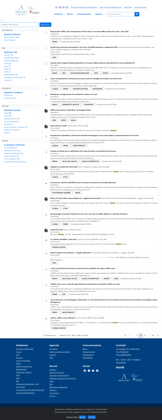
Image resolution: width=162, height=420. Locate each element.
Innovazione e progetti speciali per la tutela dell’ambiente (30, 391)
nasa (73, 120)
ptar (7, 72)
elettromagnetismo (79, 73)
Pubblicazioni (12, 119)
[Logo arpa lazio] (20, 10)
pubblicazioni (11, 58)
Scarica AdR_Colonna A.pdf (77, 126)
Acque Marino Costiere (15, 127)
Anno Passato (12, 159)
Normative (10, 98)
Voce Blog (9, 40)
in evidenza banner (61, 193)
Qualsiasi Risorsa (12, 34)
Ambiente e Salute (23, 372)
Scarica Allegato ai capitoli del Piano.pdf (93, 167)
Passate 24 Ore (12, 150)
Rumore (19, 358)
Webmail (128, 7)
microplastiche (80, 89)
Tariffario (52, 370)
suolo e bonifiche (90, 161)
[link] (2, 20)
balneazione (11, 75)
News (85, 349)
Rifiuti (18, 364)
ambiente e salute (70, 104)
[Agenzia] (100, 14)
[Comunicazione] (85, 14)
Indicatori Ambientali (24, 349)
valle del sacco (69, 161)
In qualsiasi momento (14, 145)
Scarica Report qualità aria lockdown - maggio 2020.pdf (112, 253)
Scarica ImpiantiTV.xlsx (72, 230)
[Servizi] (71, 14)
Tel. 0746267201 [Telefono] (122, 352)
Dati (7, 113)
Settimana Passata (13, 153)
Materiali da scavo (56, 373)
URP (51, 358)
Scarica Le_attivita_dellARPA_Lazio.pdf (91, 239)
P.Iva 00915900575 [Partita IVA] (123, 355)
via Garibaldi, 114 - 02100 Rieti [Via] (128, 349)
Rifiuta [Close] (83, 417)
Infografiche (87, 358)
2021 (7, 69)
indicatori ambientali (14, 77)
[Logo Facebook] (56, 7)
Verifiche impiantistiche (59, 375)
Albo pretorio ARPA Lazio (110, 7)
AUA (18, 378)
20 (154, 336)
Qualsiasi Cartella (12, 110)
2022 (7, 63)
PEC (117, 360)
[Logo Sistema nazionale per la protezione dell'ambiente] (33, 10)
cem (64, 73)
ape (63, 294)
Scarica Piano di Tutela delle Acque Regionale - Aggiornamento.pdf (126, 198)
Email (123, 360)
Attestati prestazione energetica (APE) (62, 379)
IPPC (18, 375)
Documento (11, 37)
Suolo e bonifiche (23, 361)
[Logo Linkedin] (67, 7)
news (54, 42)
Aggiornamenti (89, 352)
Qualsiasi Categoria (13, 92)
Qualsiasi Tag (10, 52)
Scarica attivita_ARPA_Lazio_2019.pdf (89, 318)
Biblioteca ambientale (58, 387)
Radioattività (21, 369)
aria (54, 57)
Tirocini (52, 396)
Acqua (8, 124)
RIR (17, 381)
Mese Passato (11, 156)
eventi (106, 73)
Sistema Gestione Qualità (59, 352)
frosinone (97, 89)
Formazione (54, 393)
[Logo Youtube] (63, 7)
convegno (88, 104)
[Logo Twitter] (60, 7)
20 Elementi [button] (51, 336)
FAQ (51, 384)
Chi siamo (53, 349)
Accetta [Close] (92, 417)
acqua (8, 55)
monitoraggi (11, 61)
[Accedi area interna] (120, 367)
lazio (7, 66)
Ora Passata (10, 148)
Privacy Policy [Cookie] (72, 417)
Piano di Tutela (12, 130)
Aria (17, 355)
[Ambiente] (60, 14)
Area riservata (140, 7)
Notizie (8, 95)
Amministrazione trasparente (84, 7)
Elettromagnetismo (24, 366)
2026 (116, 279)
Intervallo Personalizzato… (15, 162)
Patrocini (53, 390)
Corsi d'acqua (11, 121)
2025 (96, 73)
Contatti (52, 355)
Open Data (20, 387)
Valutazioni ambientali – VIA (27, 384)
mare (7, 80)
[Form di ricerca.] (121, 14)
